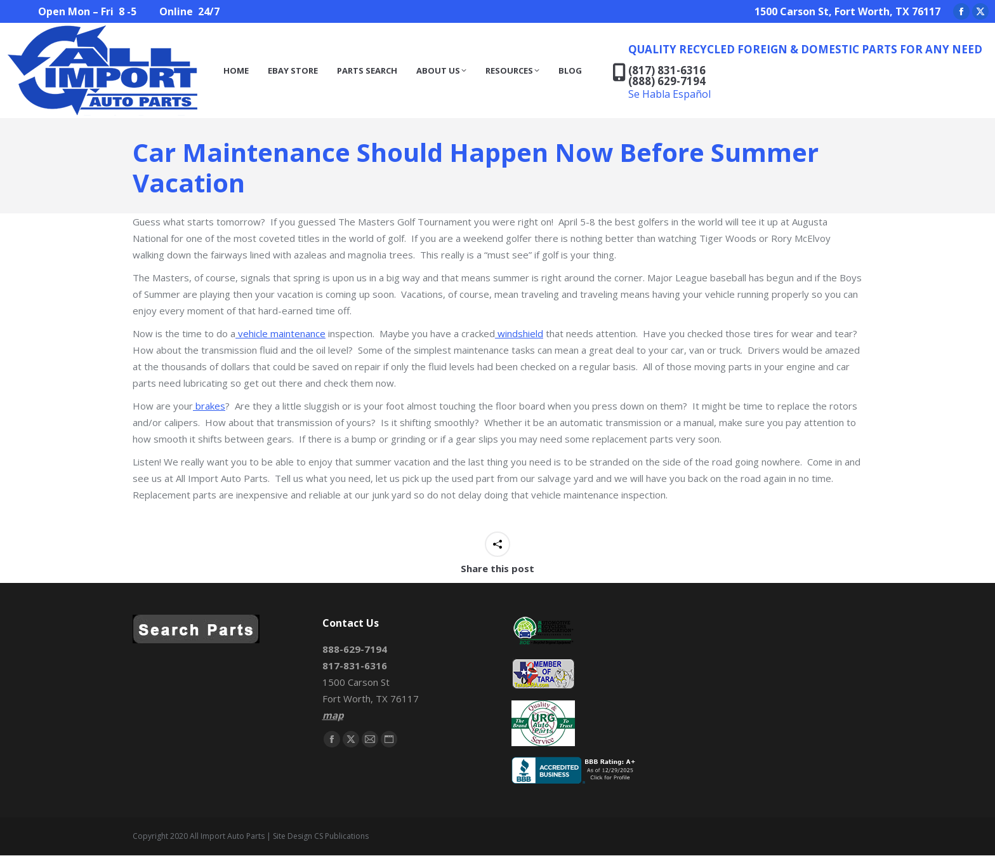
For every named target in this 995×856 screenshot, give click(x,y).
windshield (519, 333)
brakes (209, 405)
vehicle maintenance (280, 333)
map (332, 715)
